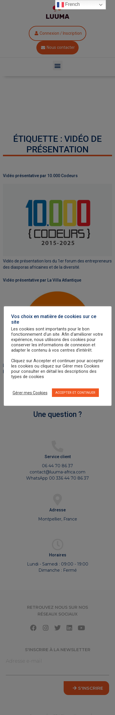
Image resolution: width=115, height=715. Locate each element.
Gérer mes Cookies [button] (30, 392)
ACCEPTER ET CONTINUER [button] (75, 393)
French (68, 4)
